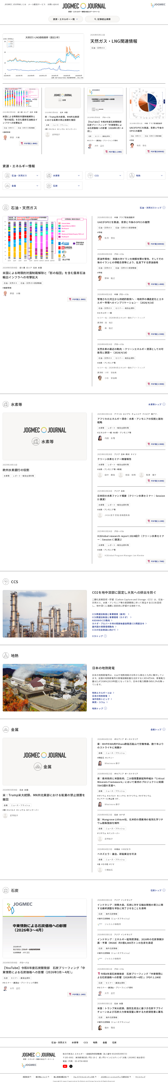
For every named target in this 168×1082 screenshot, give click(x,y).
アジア (117, 454)
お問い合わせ (53, 4)
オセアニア (119, 739)
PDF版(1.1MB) (114, 152)
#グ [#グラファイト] (116, 798)
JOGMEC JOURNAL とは (15, 4)
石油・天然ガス (98, 48)
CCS (86, 1042)
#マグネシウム (145, 795)
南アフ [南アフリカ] (154, 414)
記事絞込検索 (104, 19)
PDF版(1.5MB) (156, 334)
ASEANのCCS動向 (101, 620)
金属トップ (156, 729)
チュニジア (136, 414)
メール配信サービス (36, 4)
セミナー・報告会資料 (125, 308)
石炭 (89, 136)
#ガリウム (101, 795)
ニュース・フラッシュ (60, 125)
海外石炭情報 (111, 914)
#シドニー (109, 757)
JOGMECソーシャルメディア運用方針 (116, 1077)
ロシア (26, 112)
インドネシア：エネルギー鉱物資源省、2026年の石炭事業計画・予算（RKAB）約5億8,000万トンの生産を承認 (130, 940)
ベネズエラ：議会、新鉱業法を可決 (116, 854)
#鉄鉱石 (100, 757)
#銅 (46, 129)
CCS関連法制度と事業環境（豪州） (109, 614)
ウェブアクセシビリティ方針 (85, 1077)
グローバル (106, 117)
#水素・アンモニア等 (106, 362)
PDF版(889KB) (156, 152)
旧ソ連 (20, 112)
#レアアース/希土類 (105, 798)
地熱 (95, 1042)
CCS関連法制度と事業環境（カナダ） (110, 617)
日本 (123, 454)
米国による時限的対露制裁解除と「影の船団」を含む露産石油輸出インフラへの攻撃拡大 (20, 119)
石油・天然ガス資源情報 (26, 128)
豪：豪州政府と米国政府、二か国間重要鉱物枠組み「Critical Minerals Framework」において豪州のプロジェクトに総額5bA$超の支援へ (130, 782)
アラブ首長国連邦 (155, 123)
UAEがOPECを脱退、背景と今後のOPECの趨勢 (123, 222)
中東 (146, 123)
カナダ (122, 814)
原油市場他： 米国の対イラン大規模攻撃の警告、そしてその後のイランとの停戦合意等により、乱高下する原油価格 (130, 260)
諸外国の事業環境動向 (103, 626)
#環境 (119, 469)
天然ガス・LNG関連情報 (113, 41)
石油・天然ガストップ (150, 207)
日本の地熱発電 (99, 695)
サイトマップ (140, 1077)
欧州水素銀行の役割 (16, 470)
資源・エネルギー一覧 (64, 19)
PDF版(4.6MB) (156, 481)
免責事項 (27, 1077)
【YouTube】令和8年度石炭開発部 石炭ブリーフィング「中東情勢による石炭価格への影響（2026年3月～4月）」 (105, 126)
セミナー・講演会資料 (102, 136)
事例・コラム (98, 702)
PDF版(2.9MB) (156, 445)
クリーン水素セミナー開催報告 (114, 459)
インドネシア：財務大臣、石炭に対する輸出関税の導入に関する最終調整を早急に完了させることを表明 (130, 906)
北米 (31, 112)
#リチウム (101, 833)
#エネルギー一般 (104, 313)
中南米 (117, 849)
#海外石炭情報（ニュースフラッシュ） (114, 918)
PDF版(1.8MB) (29, 144)
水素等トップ (154, 404)
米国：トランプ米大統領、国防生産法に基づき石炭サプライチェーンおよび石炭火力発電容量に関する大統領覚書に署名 (130, 1009)
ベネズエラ (126, 849)
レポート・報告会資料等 (23, 475)
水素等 (7, 475)
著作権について (42, 1077)
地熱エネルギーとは (102, 692)
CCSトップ (97, 636)
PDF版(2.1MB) (156, 521)
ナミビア (146, 414)
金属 (47, 125)
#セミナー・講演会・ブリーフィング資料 (102, 140)
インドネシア (126, 900)
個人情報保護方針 (61, 1077)
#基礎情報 (6, 132)
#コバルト (52, 129)
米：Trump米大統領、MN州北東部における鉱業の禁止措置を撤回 (62, 118)
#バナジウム (132, 795)
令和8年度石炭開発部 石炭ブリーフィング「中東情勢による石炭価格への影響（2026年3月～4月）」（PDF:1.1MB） (130, 975)
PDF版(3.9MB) (156, 384)
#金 (98, 864)
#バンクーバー (71, 129)
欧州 (128, 454)
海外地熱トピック (101, 699)
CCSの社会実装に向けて (104, 629)
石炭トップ (156, 890)
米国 (35, 112)
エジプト (127, 414)
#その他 (104, 864)
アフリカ (118, 414)
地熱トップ (97, 708)
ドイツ (133, 454)
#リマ (111, 864)
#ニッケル (61, 129)
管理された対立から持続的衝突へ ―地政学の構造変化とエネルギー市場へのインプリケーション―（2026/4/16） (130, 300)
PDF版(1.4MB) (156, 285)
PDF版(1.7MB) (156, 562)
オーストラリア (131, 739)
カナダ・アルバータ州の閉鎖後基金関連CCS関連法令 (118, 623)
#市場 (132, 140)
